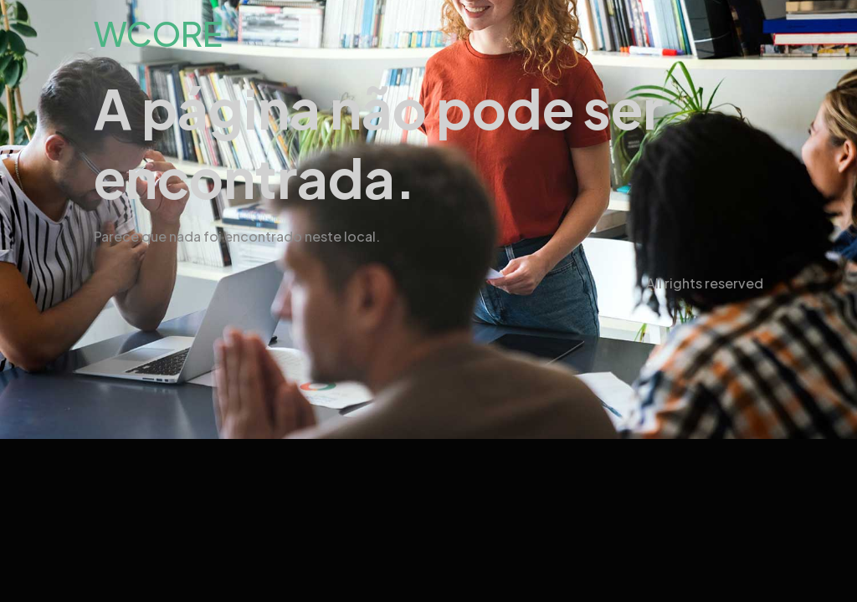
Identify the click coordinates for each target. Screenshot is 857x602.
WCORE (158, 33)
